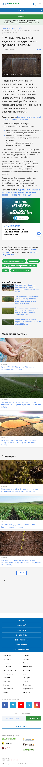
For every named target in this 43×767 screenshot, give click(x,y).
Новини (12, 28)
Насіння (6, 681)
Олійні (5, 692)
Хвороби (26, 692)
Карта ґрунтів (21, 645)
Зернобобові (8, 689)
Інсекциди (7, 667)
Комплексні (27, 685)
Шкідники (27, 667)
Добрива (26, 670)
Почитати (21, 630)
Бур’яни (6, 678)
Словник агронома (21, 650)
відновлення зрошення (14, 261)
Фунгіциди (7, 663)
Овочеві (25, 663)
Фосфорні (26, 678)
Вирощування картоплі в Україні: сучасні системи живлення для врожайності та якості (21, 22)
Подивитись (21, 635)
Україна (19, 28)
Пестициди (8, 656)
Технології (21, 625)
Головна (5, 28)
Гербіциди (7, 659)
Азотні (25, 674)
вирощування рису (21, 270)
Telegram (5, 252)
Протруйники (8, 674)
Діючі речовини (21, 640)
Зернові (6, 685)
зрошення (33, 261)
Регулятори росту (9, 670)
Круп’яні (26, 656)
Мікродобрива (28, 689)
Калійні (25, 681)
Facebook (33, 250)
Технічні (26, 659)
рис (5, 270)
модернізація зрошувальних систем (19, 266)
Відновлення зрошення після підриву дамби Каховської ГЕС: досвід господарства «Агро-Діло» (21, 192)
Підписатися (34, 718)
